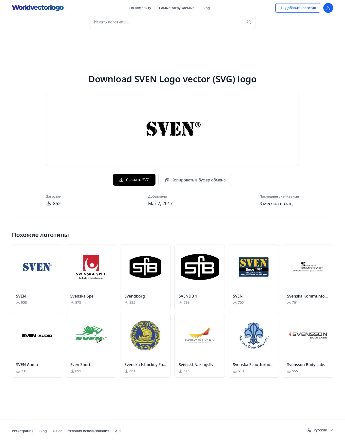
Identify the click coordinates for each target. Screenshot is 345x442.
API (118, 430)
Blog (206, 7)
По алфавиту (140, 7)
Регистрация (23, 430)
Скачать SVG (134, 179)
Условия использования (88, 430)
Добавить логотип (298, 7)
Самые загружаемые (176, 7)
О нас (57, 430)
